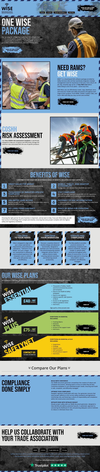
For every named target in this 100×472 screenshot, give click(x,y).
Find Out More (68, 102)
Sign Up (86, 304)
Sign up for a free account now (87, 8)
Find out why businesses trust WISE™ (50, 460)
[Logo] (7, 6)
